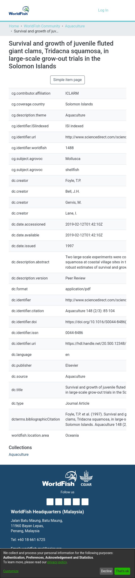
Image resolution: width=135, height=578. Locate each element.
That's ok (122, 571)
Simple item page (67, 79)
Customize (10, 571)
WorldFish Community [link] (42, 26)
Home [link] (14, 26)
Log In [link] (103, 10)
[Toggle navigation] (119, 10)
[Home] (19, 10)
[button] (87, 10)
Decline (105, 571)
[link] (18, 454)
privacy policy (59, 562)
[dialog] (67, 563)
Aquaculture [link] (75, 26)
